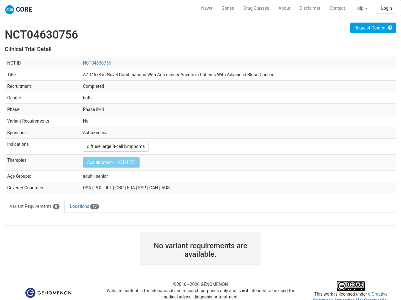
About (284, 8)
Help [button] (360, 8)
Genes (228, 8)
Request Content (373, 27)
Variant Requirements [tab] (35, 206)
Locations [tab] (84, 206)
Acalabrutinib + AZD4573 (111, 162)
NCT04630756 (97, 63)
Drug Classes (256, 8)
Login (386, 8)
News (206, 8)
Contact (337, 8)
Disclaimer (309, 8)
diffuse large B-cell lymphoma (116, 146)
